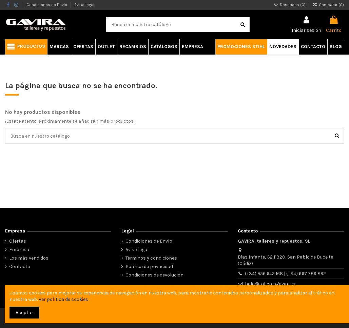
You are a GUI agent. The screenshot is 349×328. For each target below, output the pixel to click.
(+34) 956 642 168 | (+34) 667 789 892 (285, 273)
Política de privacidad (149, 266)
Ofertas (17, 241)
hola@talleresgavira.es (270, 284)
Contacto (19, 266)
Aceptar (24, 312)
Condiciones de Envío (47, 4)
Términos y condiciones (151, 258)
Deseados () (289, 4)
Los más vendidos (29, 258)
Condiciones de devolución (154, 275)
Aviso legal (84, 4)
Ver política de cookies (63, 299)
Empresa (19, 249)
